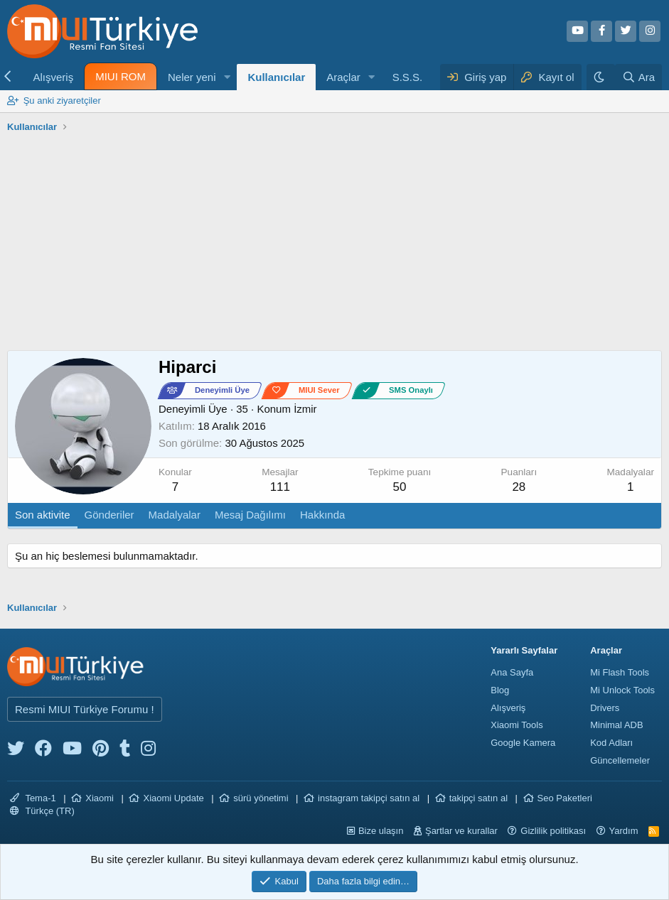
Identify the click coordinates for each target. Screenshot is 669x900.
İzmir (305, 409)
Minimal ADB (616, 725)
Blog (500, 690)
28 (518, 487)
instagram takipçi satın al (368, 798)
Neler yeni (192, 77)
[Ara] (638, 77)
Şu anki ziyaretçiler (62, 100)
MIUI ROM (120, 76)
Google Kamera (523, 742)
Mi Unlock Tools (622, 690)
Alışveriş (53, 77)
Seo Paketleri (564, 798)
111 (280, 487)
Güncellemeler (620, 760)
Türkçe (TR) (42, 811)
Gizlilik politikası (553, 830)
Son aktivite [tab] (42, 515)
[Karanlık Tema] (601, 77)
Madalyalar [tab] (174, 515)
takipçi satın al (478, 798)
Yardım (623, 830)
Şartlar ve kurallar (461, 830)
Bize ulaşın (381, 830)
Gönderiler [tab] (109, 515)
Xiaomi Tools (516, 725)
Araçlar (343, 77)
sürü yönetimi (260, 798)
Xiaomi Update (173, 798)
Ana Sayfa (512, 672)
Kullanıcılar (276, 77)
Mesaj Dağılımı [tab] (250, 515)
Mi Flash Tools (619, 672)
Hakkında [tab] (322, 515)
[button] (227, 77)
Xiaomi (99, 798)
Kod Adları (611, 742)
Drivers (604, 708)
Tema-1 (33, 798)
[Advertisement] (334, 243)
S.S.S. (407, 77)
